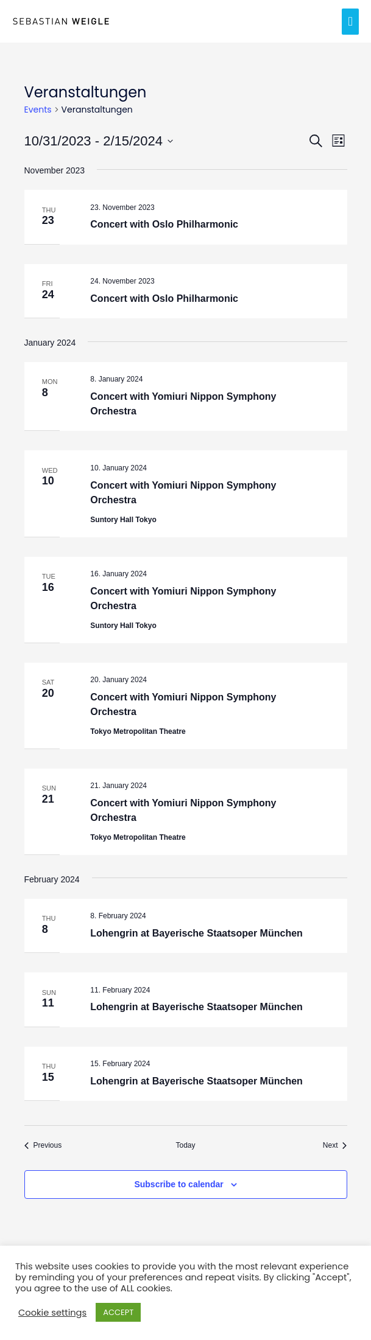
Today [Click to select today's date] (185, 1145)
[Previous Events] (43, 1145)
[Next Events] (335, 1145)
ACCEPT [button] (118, 1312)
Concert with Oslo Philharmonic (164, 224)
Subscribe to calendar (178, 1184)
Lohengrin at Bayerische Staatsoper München (196, 933)
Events (38, 110)
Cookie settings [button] (52, 1312)
